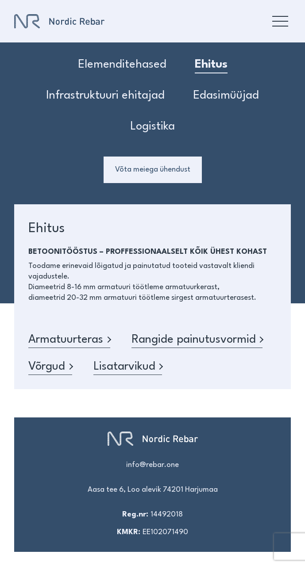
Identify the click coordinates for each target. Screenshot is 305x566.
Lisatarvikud (127, 366)
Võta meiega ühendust (152, 169)
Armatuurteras (69, 339)
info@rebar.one (152, 465)
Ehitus (211, 64)
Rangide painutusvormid (197, 339)
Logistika (152, 126)
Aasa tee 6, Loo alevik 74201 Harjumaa (153, 489)
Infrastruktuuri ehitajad (105, 95)
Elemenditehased (122, 64)
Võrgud (50, 366)
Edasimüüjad (226, 95)
